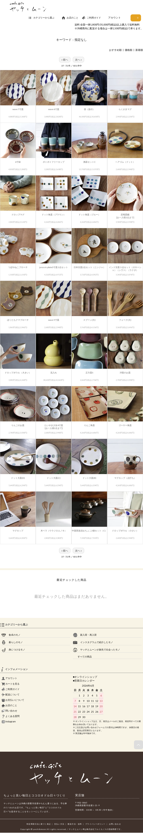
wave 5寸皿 (53, 320)
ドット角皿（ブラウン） (54, 214)
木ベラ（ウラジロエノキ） (54, 530)
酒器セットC (89, 162)
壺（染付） (89, 109)
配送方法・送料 (75, 824)
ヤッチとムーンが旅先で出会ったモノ (96, 649)
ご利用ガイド (91, 17)
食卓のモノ (10, 635)
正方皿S (89, 372)
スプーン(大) (89, 320)
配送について (10, 694)
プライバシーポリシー (95, 824)
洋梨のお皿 (125, 372)
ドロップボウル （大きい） (18, 372)
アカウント (114, 17)
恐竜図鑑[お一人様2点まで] (125, 216)
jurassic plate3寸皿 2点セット (53, 267)
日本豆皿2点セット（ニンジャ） (89, 267)
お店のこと (69, 17)
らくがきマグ (125, 109)
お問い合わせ (115, 824)
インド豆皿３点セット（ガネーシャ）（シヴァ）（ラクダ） (125, 268)
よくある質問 (10, 716)
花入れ (53, 372)
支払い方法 (59, 824)
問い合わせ (9, 710)
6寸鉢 (18, 162)
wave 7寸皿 (17, 109)
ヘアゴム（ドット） (125, 162)
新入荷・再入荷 (85, 635)
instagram (8, 721)
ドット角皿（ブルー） (89, 214)
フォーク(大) (125, 320)
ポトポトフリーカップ (53, 162)
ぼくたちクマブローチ (18, 320)
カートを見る (10, 683)
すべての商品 (82, 656)
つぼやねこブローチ (18, 267)
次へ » (78, 59)
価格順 (128, 49)
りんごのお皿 (17, 425)
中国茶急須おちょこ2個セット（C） (89, 530)
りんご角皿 (89, 425)
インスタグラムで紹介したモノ (93, 642)
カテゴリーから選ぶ (43, 17)
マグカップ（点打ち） (125, 478)
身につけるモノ (13, 649)
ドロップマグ (17, 214)
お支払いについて (12, 700)
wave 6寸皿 (53, 109)
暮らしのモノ (12, 642)
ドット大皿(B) (89, 478)
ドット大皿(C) (53, 478)
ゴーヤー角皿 (125, 425)
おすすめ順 (115, 49)
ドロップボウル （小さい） (125, 530)
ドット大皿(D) (18, 478)
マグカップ (17, 530)
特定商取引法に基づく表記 (39, 824)
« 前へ (64, 59)
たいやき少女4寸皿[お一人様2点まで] (53, 426)
